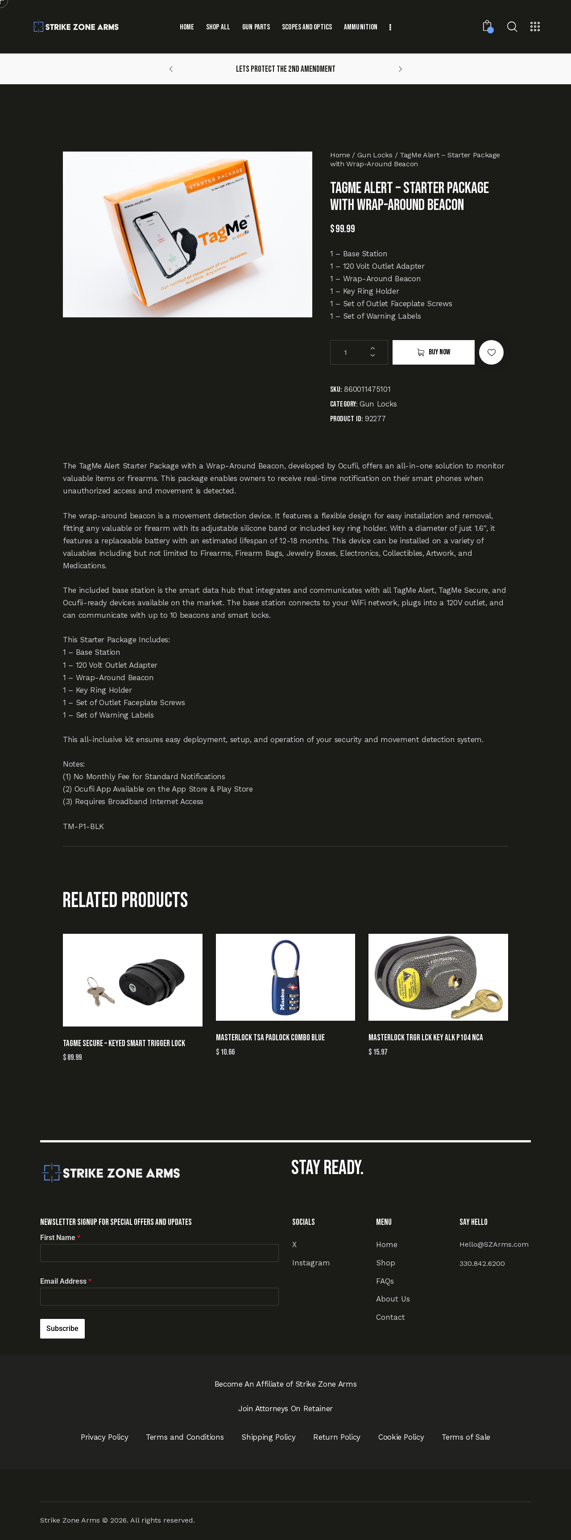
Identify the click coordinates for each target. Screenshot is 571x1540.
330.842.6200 (482, 1263)
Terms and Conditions (184, 1437)
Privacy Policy (104, 1437)
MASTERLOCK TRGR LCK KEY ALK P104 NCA (425, 1038)
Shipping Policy (268, 1437)
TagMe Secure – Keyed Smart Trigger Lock (124, 1044)
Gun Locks (375, 155)
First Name (60, 1237)
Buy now (439, 352)
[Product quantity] (359, 352)
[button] (171, 68)
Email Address (65, 1281)
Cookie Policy (401, 1437)
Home (340, 155)
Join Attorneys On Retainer (285, 1408)
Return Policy (336, 1437)
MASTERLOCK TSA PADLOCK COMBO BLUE (270, 1038)
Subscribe (62, 1328)
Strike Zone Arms (70, 1520)
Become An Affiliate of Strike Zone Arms (286, 1384)
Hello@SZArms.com (494, 1244)
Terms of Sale (466, 1437)
